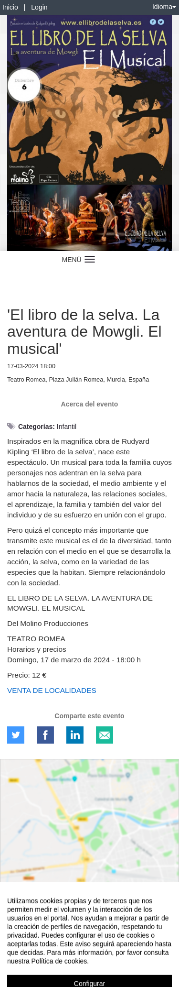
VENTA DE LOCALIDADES (51, 690)
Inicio (10, 7)
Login (39, 7)
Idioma (164, 7)
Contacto (43, 945)
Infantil (66, 426)
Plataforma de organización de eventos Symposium (89, 961)
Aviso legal (14, 945)
